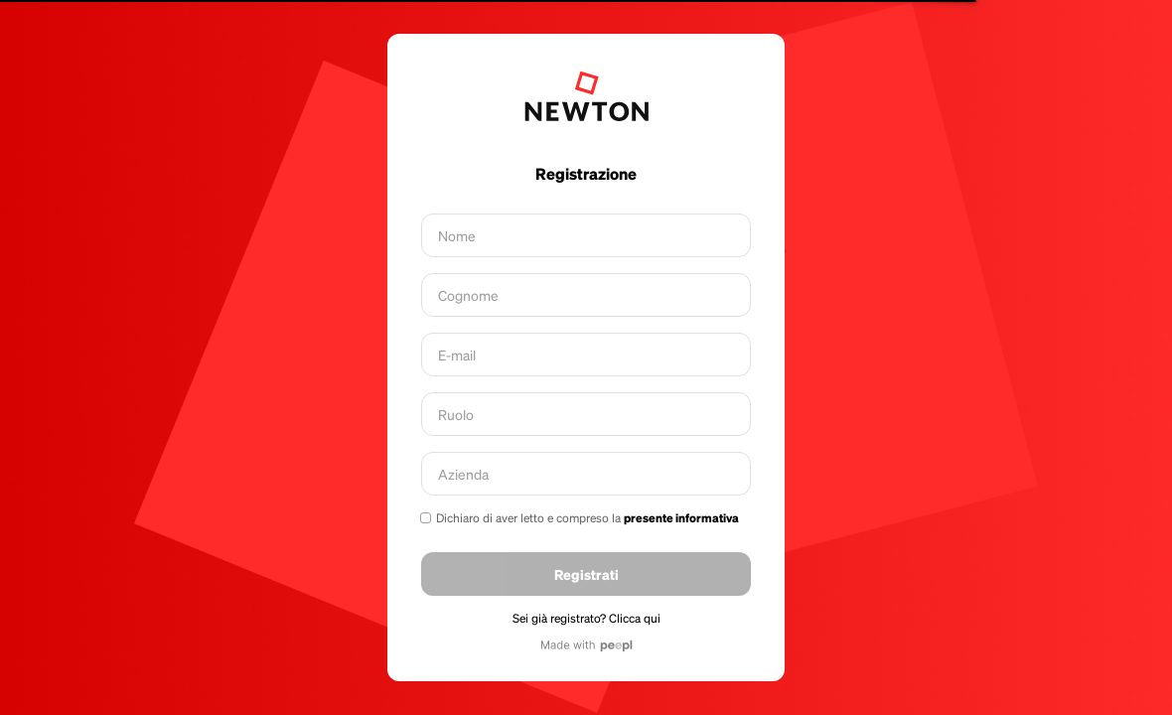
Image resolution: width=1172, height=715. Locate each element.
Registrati (586, 574)
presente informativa (681, 517)
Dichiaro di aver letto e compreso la (587, 518)
